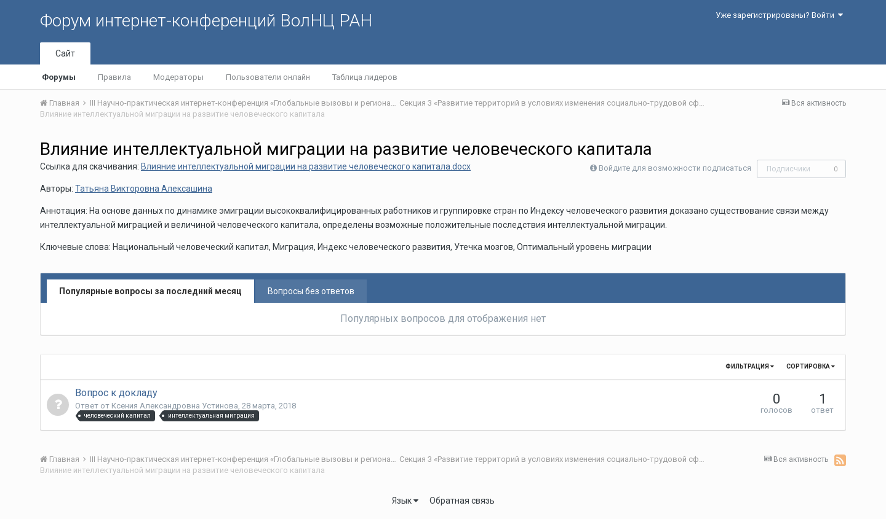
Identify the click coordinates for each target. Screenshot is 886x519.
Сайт (65, 53)
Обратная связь (462, 500)
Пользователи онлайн (268, 77)
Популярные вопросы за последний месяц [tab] (150, 291)
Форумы (59, 77)
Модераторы (178, 77)
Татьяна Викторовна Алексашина (143, 188)
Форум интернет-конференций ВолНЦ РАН (206, 20)
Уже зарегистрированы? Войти (779, 15)
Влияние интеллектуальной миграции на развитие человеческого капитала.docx (306, 166)
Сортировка (810, 366)
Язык (405, 500)
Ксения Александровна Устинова (174, 405)
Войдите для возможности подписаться (675, 168)
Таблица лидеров (364, 77)
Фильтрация (749, 366)
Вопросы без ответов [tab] (311, 291)
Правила (114, 77)
